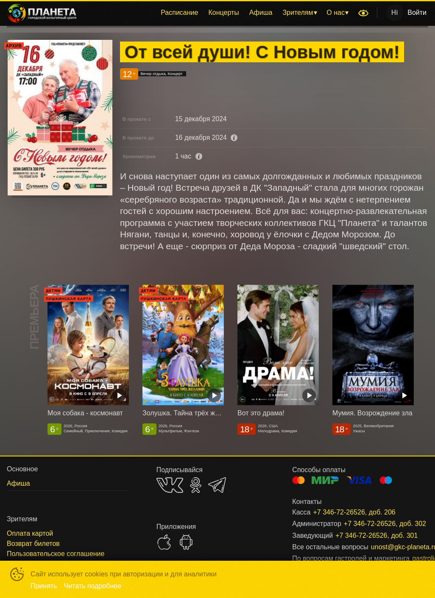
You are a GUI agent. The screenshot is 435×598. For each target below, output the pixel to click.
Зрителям (297, 12)
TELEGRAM (217, 485)
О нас (335, 12)
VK (169, 485)
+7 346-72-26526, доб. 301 (371, 535)
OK (195, 485)
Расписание (179, 12)
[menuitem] (179, 12)
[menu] (219, 12)
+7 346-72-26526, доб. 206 (354, 512)
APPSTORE (164, 542)
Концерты (223, 12)
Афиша (261, 12)
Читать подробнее (93, 586)
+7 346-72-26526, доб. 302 (376, 523)
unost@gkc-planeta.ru (389, 547)
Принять (44, 586)
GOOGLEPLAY (186, 542)
